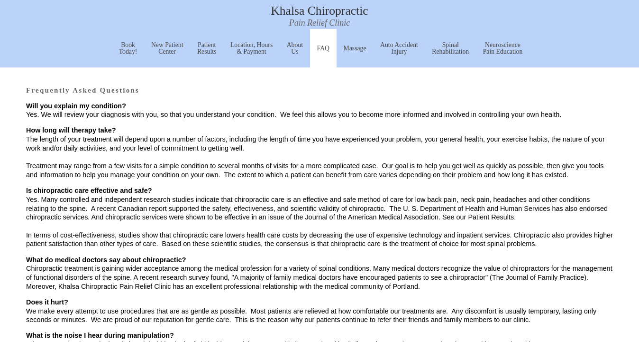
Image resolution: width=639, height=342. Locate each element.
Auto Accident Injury (399, 48)
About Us (295, 48)
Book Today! (128, 48)
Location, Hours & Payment (251, 48)
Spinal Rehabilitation (450, 48)
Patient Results (207, 48)
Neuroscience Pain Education (503, 48)
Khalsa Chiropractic (319, 17)
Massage (354, 48)
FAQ (323, 48)
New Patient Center (167, 48)
